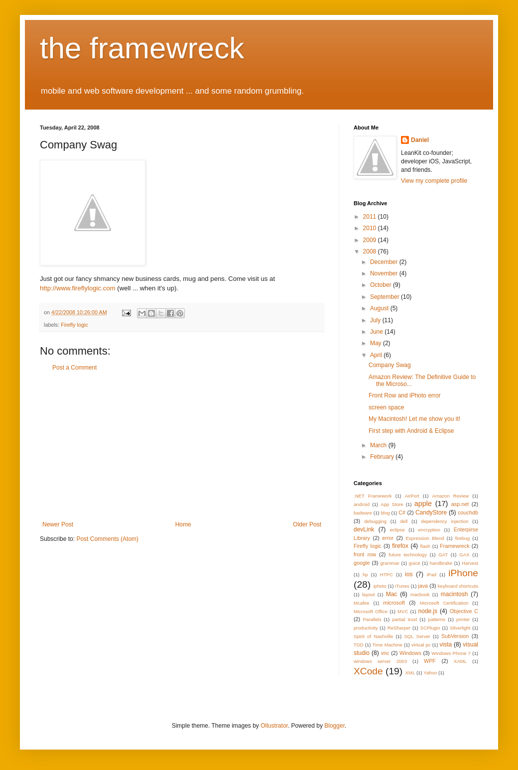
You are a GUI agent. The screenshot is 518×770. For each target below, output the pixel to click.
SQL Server (417, 636)
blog (385, 512)
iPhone (463, 573)
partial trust (404, 619)
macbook (420, 594)
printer (463, 619)
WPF (430, 661)
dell (403, 521)
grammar (390, 563)
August (380, 308)
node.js (428, 611)
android (362, 504)
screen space (386, 407)
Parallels (372, 619)
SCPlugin (430, 628)
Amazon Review (450, 496)
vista (445, 644)
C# (401, 512)
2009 (370, 240)
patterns (436, 619)
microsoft (394, 603)
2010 (370, 228)
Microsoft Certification (444, 603)
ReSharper (399, 628)
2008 (370, 251)
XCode (368, 671)
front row (365, 554)
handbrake (441, 563)
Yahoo (430, 672)
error (387, 538)
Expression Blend (424, 538)
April (377, 355)
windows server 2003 (380, 661)
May (376, 343)
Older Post (307, 524)
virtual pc (421, 644)
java (423, 586)
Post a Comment (74, 367)
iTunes (402, 586)
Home (183, 524)
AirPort (411, 496)
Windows (410, 653)
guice (414, 563)
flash (425, 546)
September (385, 296)
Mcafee (361, 603)
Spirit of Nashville (373, 636)
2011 (370, 216)
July (376, 320)
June (377, 331)
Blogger (334, 725)
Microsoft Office (371, 611)
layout (368, 594)
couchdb (468, 512)
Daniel (420, 139)
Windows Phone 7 (451, 653)
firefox (400, 545)
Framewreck (454, 546)
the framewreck (142, 48)
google (362, 563)
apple (423, 504)
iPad (431, 574)
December (384, 261)
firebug (462, 538)
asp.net (460, 504)
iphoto (380, 586)
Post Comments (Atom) (107, 538)
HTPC (386, 574)
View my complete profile (434, 180)
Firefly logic (74, 325)
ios (408, 574)
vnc (385, 653)
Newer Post (57, 524)
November (384, 273)
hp (365, 574)
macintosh (454, 594)
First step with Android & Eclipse (411, 430)
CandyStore (431, 512)
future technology (407, 554)
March (379, 445)
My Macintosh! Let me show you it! (414, 418)
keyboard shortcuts (458, 586)
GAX (464, 554)
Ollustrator (274, 725)
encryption (429, 529)
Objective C (464, 611)
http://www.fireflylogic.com (78, 288)
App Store (392, 504)
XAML (460, 661)
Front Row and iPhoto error (405, 395)
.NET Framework (373, 496)
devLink (364, 529)
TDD (359, 644)
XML (410, 672)
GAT (443, 554)
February (382, 456)
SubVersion (455, 636)
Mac (391, 594)
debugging (375, 521)
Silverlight (460, 628)
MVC (402, 611)
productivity (366, 628)
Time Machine (387, 644)
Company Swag (390, 365)
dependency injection (444, 521)
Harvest (470, 563)
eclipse (397, 529)
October (381, 284)
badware (363, 512)
